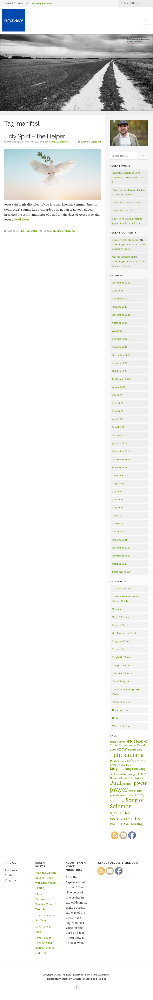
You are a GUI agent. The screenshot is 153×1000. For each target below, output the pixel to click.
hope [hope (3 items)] (113, 765)
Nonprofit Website (58, 978)
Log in (102, 978)
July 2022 (117, 395)
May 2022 (117, 411)
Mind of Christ (120, 625)
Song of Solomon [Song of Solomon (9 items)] (127, 803)
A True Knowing (121, 588)
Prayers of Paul (120, 641)
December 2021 (121, 451)
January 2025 (119, 306)
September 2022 (121, 378)
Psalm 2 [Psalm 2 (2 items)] (123, 795)
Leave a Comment (91, 141)
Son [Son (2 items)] (123, 801)
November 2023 (121, 354)
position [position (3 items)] (127, 784)
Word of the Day (121, 725)
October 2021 (119, 467)
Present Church (120, 649)
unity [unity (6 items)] (134, 819)
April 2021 (118, 515)
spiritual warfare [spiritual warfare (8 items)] (120, 815)
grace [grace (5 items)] (115, 760)
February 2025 (120, 298)
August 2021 (118, 483)
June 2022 (117, 403)
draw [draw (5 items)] (122, 749)
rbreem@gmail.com (41, 3)
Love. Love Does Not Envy (126, 202)
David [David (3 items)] (141, 745)
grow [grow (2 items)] (123, 761)
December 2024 (121, 314)
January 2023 (119, 362)
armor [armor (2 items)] (113, 741)
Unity (115, 718)
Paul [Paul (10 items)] (116, 782)
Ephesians (117, 609)
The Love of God (121, 701)
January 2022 (119, 443)
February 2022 (120, 435)
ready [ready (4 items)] (139, 795)
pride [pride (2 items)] (139, 790)
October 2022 (119, 370)
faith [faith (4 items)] (142, 755)
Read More (21, 219)
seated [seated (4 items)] (115, 800)
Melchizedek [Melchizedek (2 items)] (116, 778)
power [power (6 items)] (140, 783)
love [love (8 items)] (141, 773)
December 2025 (121, 282)
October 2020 (119, 563)
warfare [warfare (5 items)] (117, 823)
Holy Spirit (56, 230)
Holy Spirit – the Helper (34, 136)
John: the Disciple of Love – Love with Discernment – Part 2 (128, 177)
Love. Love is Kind (122, 210)
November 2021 (121, 459)
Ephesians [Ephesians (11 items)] (123, 755)
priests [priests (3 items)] (114, 795)
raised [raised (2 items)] (131, 795)
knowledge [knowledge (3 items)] (123, 774)
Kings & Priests (120, 617)
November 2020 (121, 555)
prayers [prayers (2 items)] (132, 790)
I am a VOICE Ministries (56, 141)
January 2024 (119, 346)
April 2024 (118, 330)
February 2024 (120, 338)
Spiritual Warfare (122, 673)
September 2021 (121, 475)
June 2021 (117, 499)
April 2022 (118, 419)
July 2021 (117, 491)
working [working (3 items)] (137, 824)
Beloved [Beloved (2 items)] (121, 741)
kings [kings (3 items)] (129, 769)
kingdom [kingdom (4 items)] (117, 768)
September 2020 (121, 571)
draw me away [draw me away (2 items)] (134, 749)
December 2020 (121, 547)
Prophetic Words (121, 657)
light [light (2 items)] (133, 774)
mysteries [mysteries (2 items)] (136, 778)
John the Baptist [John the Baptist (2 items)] (125, 765)
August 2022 (118, 387)
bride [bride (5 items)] (131, 741)
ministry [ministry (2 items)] (127, 778)
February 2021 (120, 531)
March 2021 (119, 523)
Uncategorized (120, 710)
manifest (69, 230)
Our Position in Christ (124, 633)
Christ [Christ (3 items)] (123, 745)
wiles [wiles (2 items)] (127, 824)
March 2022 (119, 427)
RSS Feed (91, 978)
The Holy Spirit (28, 230)
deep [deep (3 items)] (113, 749)
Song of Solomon (121, 665)
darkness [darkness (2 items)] (132, 745)
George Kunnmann (123, 256)
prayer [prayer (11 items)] (119, 789)
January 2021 (119, 539)
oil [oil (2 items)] (143, 778)
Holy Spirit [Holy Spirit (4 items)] (136, 761)
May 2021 (117, 507)
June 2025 (117, 290)
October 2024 (119, 322)
